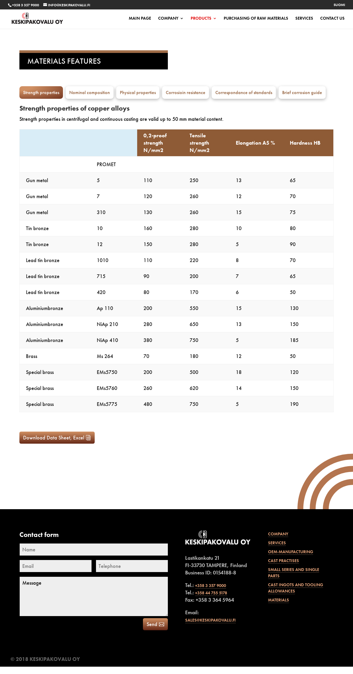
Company (168, 19)
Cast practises (283, 568)
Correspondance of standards (243, 92)
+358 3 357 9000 (25, 5)
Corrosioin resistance (185, 92)
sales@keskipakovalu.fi (210, 627)
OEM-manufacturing (290, 559)
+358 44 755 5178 (211, 600)
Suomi (339, 5)
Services (304, 19)
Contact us (332, 19)
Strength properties (41, 92)
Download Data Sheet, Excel (53, 445)
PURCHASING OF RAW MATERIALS (256, 19)
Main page (140, 19)
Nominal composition (89, 92)
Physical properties (138, 92)
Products (201, 19)
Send (152, 631)
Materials (278, 607)
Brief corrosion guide (302, 92)
